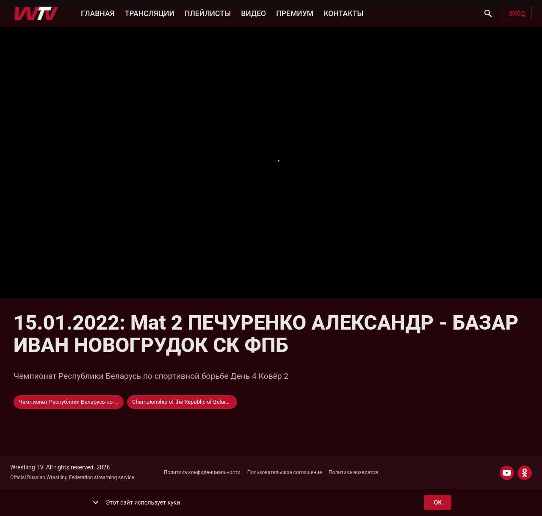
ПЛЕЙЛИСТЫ (208, 12)
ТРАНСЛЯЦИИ (149, 12)
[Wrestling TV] (36, 13)
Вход (517, 13)
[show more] (96, 502)
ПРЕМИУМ (294, 12)
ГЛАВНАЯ (97, 12)
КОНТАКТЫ (343, 12)
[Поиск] (488, 13)
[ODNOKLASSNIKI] (524, 473)
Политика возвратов (353, 472)
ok (437, 502)
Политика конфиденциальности (202, 472)
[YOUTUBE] (507, 473)
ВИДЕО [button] (253, 12)
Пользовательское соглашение (284, 472)
